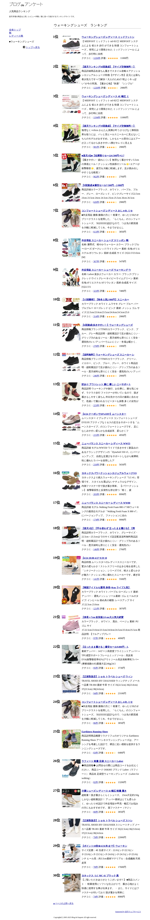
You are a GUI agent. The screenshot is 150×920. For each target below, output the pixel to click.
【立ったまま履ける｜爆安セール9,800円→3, (105, 647)
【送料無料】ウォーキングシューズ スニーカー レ (108, 354)
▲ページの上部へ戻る (63, 903)
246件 (96, 375)
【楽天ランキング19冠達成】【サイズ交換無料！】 (108, 126)
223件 (96, 405)
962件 (96, 176)
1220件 (96, 88)
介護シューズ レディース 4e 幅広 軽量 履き (104, 791)
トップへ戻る (33, 47)
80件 (95, 812)
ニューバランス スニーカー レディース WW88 (106, 503)
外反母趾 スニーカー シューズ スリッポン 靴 (105, 240)
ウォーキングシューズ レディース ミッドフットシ (108, 37)
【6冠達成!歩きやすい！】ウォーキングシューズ (107, 325)
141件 (96, 579)
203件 (96, 494)
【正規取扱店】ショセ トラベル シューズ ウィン (107, 676)
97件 (95, 638)
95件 (95, 668)
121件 (96, 608)
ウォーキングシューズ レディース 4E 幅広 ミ (105, 96)
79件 (95, 837)
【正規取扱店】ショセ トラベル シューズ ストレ (107, 820)
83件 (95, 752)
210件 (96, 464)
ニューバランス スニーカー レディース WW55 (106, 443)
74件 (95, 896)
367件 (96, 261)
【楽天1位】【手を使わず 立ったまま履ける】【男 (108, 528)
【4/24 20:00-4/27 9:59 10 (94, 558)
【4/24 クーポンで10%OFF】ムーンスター (104, 414)
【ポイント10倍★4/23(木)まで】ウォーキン (104, 846)
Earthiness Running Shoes (95, 731)
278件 (96, 346)
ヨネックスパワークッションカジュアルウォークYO (109, 473)
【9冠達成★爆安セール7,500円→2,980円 (103, 185)
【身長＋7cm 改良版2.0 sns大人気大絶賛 (102, 617)
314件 (96, 316)
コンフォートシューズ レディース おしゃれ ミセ (107, 210)
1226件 (96, 58)
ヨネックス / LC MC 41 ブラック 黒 (100, 875)
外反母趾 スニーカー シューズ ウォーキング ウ (106, 270)
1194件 (96, 117)
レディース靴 (16, 36)
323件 (96, 291)
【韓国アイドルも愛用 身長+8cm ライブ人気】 (106, 587)
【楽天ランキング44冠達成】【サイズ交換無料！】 (108, 66)
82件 (95, 782)
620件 (96, 202)
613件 (96, 232)
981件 (96, 147)
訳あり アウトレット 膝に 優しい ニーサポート (106, 384)
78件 (95, 867)
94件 (95, 693)
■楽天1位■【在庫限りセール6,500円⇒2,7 (103, 155)
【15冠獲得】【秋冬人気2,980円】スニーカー (105, 299)
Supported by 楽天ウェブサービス (128, 912)
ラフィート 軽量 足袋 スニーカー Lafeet (102, 761)
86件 (95, 723)
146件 (96, 549)
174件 (96, 519)
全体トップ (15, 30)
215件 (96, 435)
